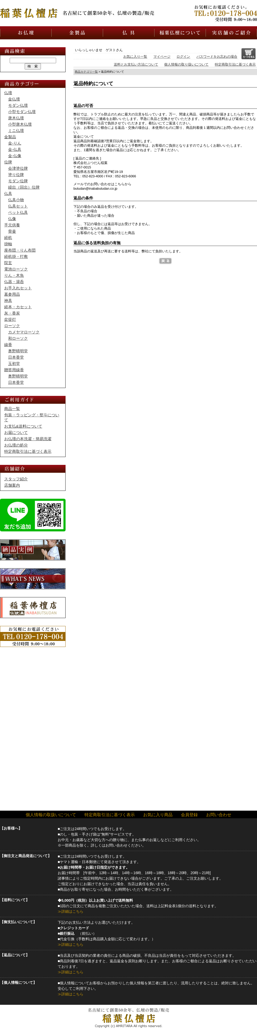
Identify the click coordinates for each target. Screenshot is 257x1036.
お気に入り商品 (158, 814)
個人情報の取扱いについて (51, 814)
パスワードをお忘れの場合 (216, 57)
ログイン (183, 57)
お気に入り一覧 (135, 57)
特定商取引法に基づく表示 (235, 64)
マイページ (161, 57)
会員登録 (189, 814)
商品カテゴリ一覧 (86, 71)
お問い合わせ (218, 814)
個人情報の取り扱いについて (186, 64)
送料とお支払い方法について (136, 64)
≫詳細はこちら (70, 911)
